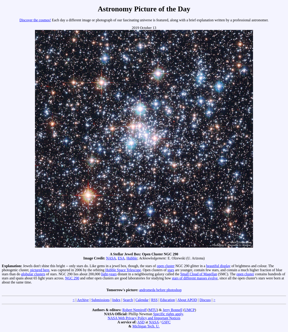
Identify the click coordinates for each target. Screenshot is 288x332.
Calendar (142, 300)
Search (128, 300)
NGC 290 (72, 278)
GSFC (166, 322)
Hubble (132, 258)
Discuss (205, 300)
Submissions (100, 300)
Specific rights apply (168, 314)
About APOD (187, 300)
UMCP (189, 310)
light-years (109, 274)
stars (170, 270)
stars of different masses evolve (195, 278)
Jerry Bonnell (172, 310)
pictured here (39, 270)
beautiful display (218, 266)
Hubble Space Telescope (123, 270)
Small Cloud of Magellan (198, 274)
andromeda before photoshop (160, 290)
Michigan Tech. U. (145, 326)
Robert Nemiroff (134, 310)
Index (116, 300)
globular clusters (33, 274)
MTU (153, 310)
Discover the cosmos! (35, 20)
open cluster (165, 266)
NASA (111, 258)
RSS (154, 300)
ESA (121, 258)
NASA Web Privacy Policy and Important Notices (144, 318)
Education (167, 300)
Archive (83, 300)
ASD (140, 322)
